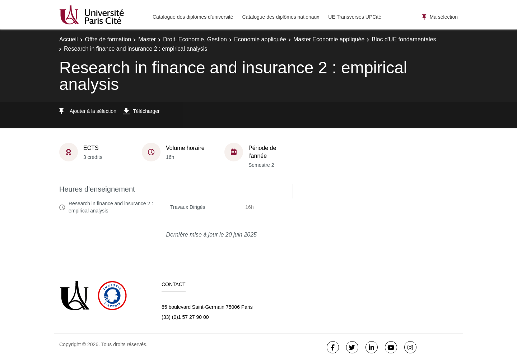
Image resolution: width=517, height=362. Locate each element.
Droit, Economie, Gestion (195, 39)
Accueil (68, 39)
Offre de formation (108, 39)
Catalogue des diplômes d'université (193, 17)
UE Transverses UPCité (354, 17)
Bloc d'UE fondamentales (404, 39)
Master (147, 39)
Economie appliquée (260, 39)
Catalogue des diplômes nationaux (280, 17)
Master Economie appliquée (328, 39)
